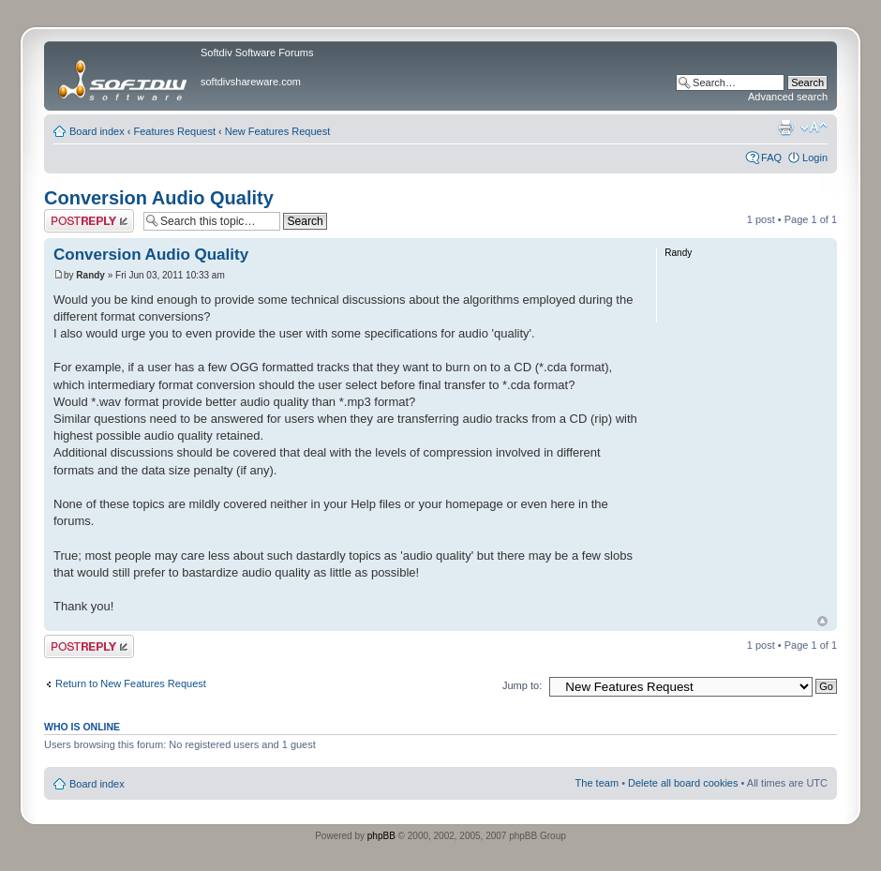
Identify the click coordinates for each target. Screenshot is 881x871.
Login (815, 157)
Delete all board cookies (683, 782)
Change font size (814, 127)
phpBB (381, 836)
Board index (97, 131)
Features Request (175, 131)
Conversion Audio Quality (159, 198)
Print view (785, 127)
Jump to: (522, 685)
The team (597, 782)
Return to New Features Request (130, 683)
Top (822, 621)
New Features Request (278, 131)
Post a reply (89, 221)
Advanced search (788, 96)
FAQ (771, 157)
